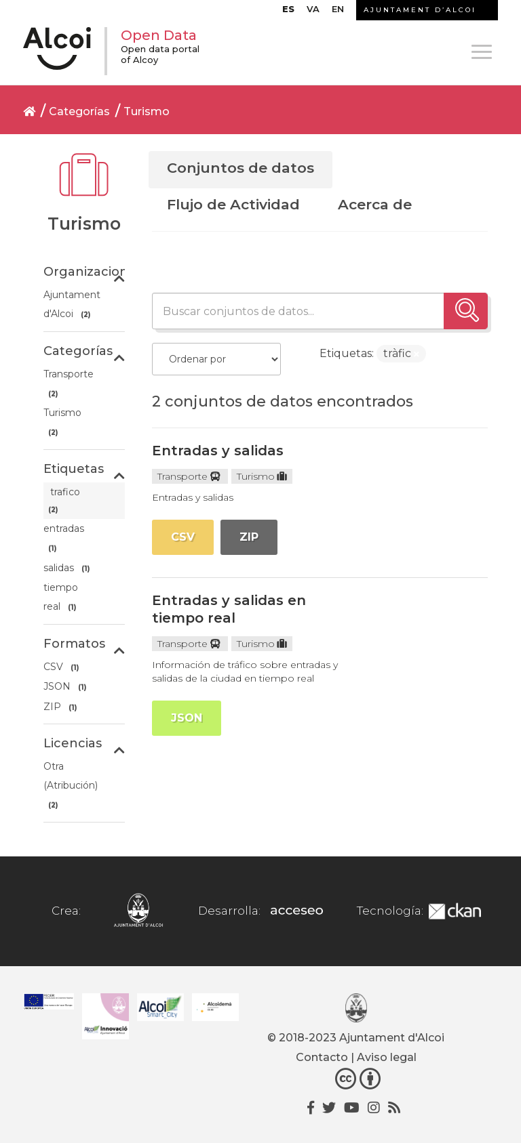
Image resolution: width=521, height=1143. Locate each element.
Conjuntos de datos (240, 167)
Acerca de (375, 204)
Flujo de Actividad (233, 204)
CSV (183, 537)
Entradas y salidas (218, 450)
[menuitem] (288, 12)
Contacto (322, 1057)
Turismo (146, 111)
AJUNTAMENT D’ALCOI (420, 9)
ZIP (248, 537)
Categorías (79, 111)
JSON (186, 717)
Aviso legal (387, 1057)
